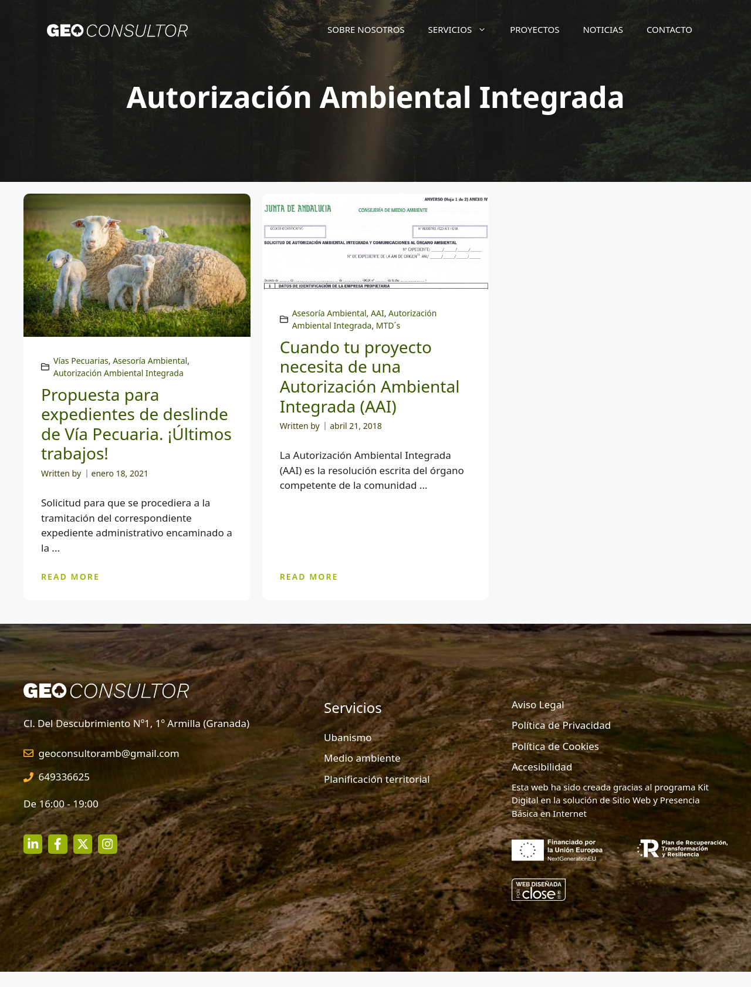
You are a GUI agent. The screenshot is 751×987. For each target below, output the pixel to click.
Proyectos (534, 29)
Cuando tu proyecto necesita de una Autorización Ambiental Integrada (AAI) (370, 376)
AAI (377, 313)
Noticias (603, 29)
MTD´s (388, 325)
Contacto (669, 29)
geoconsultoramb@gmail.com (109, 753)
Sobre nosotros (366, 29)
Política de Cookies (555, 746)
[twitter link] (82, 843)
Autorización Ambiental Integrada (118, 372)
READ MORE (70, 576)
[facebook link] (57, 843)
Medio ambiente (362, 758)
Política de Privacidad (561, 725)
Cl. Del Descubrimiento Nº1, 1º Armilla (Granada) (136, 723)
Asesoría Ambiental (150, 360)
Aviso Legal (538, 704)
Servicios (463, 29)
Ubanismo (348, 737)
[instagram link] (32, 843)
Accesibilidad (542, 766)
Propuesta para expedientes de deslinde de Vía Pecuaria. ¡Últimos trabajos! (136, 424)
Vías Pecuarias (81, 360)
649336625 (64, 776)
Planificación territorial (377, 779)
